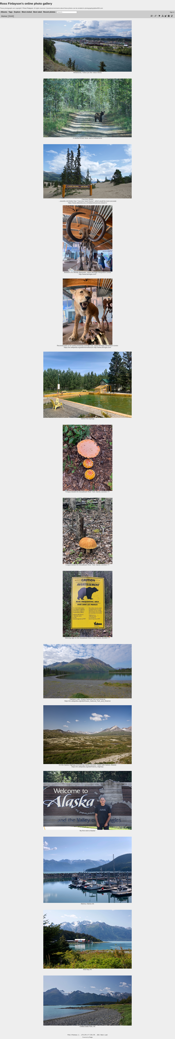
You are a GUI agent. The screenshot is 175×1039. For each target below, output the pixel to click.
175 (82, 1035)
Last (106, 1035)
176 (85, 1035)
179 (94, 1035)
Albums (4, 12)
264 (98, 1035)
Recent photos (49, 12)
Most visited (27, 12)
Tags (10, 12)
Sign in (172, 12)
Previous (74, 1035)
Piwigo (91, 1037)
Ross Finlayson (28, 8)
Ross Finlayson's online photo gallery (26, 3)
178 (91, 1035)
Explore (17, 12)
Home (4, 16)
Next (102, 1035)
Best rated (37, 12)
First (69, 1035)
